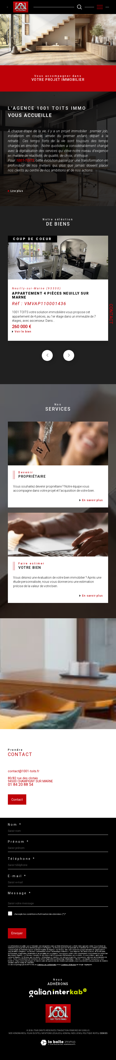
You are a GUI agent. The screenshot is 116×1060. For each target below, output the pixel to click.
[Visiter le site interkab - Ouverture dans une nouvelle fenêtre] (70, 991)
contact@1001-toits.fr (23, 777)
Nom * (15, 824)
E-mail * (17, 876)
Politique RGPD (90, 1033)
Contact (111, 314)
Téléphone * (21, 858)
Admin (66, 1033)
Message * (19, 893)
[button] (68, 361)
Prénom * (18, 841)
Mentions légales (51, 1033)
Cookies (103, 1033)
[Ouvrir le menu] (99, 7)
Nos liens (76, 1033)
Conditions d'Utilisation (68, 965)
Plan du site (33, 1033)
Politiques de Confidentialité (46, 965)
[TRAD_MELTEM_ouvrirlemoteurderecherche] (79, 7)
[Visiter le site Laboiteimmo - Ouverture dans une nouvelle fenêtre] (57, 1047)
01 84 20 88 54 (20, 790)
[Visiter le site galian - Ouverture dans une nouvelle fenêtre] (40, 992)
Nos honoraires (17, 1033)
